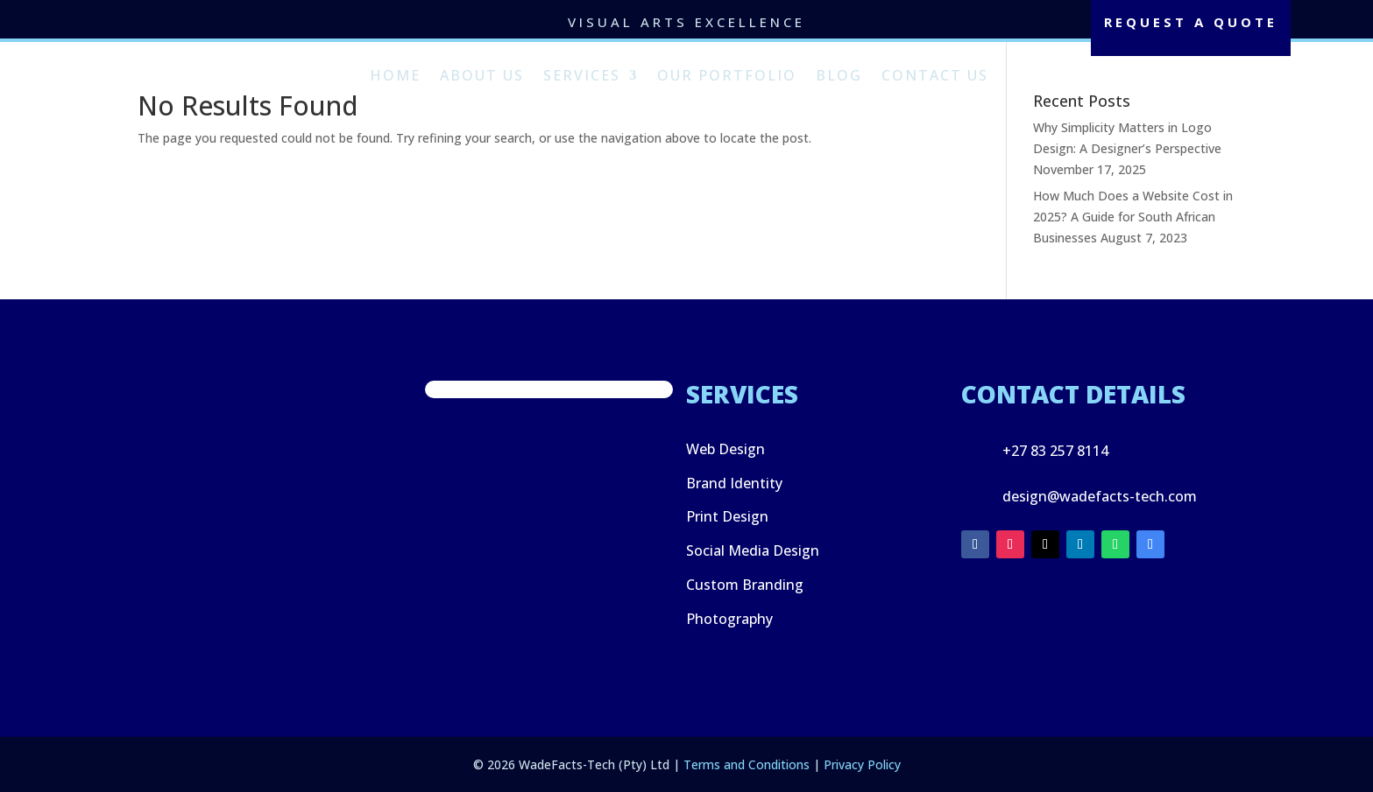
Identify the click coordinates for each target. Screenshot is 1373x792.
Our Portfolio (726, 75)
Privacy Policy (862, 764)
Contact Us (934, 75)
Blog (839, 75)
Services (581, 75)
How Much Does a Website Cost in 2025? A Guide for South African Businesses (1133, 216)
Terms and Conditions (746, 764)
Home (395, 75)
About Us (482, 75)
